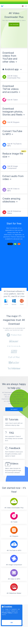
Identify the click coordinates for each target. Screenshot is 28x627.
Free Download (14, 24)
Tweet (10, 243)
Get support (14, 409)
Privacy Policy (7, 613)
